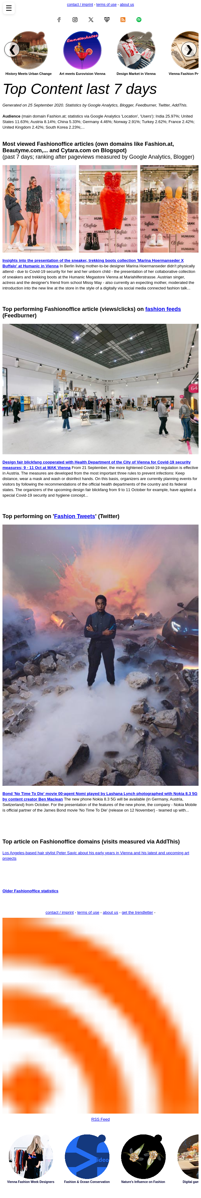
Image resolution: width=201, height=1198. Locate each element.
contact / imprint (80, 4)
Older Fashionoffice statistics (30, 891)
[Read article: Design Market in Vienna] (136, 50)
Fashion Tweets (74, 516)
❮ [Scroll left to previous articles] (12, 49)
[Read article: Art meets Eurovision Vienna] (82, 50)
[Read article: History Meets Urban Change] (28, 50)
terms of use (106, 4)
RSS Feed (100, 1020)
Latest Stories (100, 1163)
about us (127, 4)
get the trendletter (137, 912)
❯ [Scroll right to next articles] (189, 49)
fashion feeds (163, 309)
